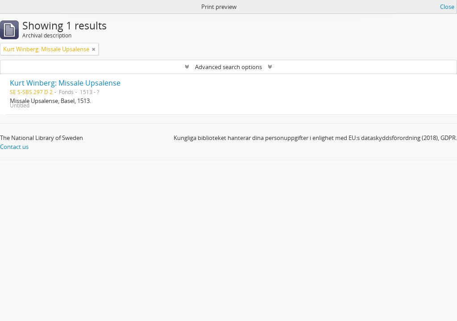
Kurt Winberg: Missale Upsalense (65, 83)
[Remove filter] (94, 49)
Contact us (14, 147)
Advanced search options (228, 67)
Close (447, 7)
